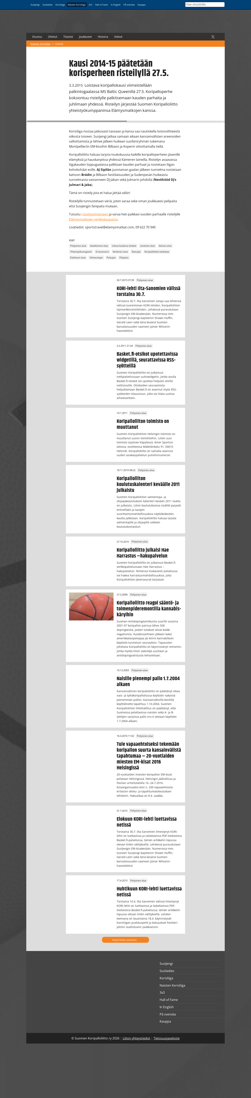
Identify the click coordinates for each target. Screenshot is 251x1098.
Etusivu (37, 37)
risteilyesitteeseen (95, 214)
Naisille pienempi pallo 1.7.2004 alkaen (148, 681)
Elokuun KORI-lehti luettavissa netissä (147, 822)
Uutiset (59, 44)
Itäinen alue (165, 245)
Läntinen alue (147, 245)
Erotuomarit (102, 251)
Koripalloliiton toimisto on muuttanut (143, 424)
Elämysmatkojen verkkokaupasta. (93, 219)
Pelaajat (111, 257)
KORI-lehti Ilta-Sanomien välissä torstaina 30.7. (148, 291)
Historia (103, 37)
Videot (118, 37)
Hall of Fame (101, 4)
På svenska (129, 4)
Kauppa (142, 4)
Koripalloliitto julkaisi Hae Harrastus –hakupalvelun (143, 553)
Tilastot (68, 37)
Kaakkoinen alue (99, 245)
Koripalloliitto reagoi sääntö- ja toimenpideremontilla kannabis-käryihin (149, 609)
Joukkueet (85, 37)
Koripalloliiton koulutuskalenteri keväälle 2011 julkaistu (148, 484)
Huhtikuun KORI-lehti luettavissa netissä (149, 892)
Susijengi (35, 4)
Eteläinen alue (78, 257)
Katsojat (136, 251)
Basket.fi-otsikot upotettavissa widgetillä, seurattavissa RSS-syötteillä (147, 360)
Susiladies (48, 4)
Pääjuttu (123, 257)
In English (116, 4)
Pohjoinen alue (78, 245)
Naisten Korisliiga (76, 4)
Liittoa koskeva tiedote (124, 245)
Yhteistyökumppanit (81, 251)
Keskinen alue (120, 251)
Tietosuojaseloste (167, 1038)
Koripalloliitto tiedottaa (157, 251)
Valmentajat (96, 257)
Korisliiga (60, 4)
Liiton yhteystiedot (136, 1038)
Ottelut (52, 37)
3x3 (90, 4)
